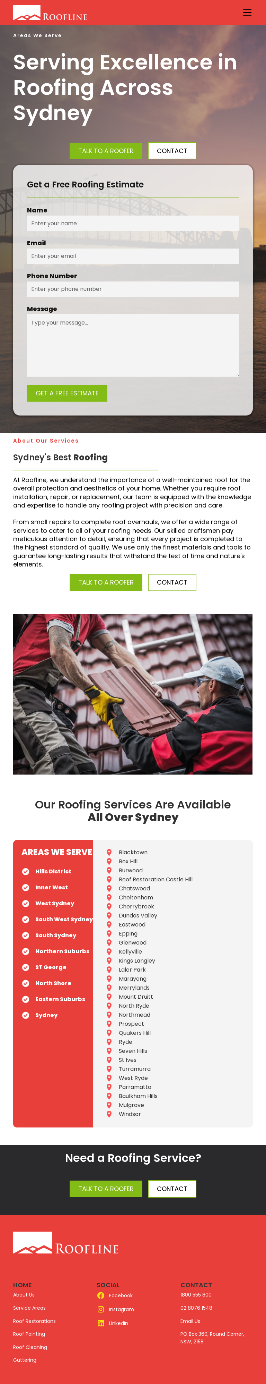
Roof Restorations (34, 1321)
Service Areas (29, 1308)
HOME (22, 1285)
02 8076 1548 (196, 1308)
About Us (24, 1294)
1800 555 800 (196, 1294)
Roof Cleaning (30, 1347)
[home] (65, 12)
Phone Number (52, 276)
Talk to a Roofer (106, 150)
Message (42, 309)
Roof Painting (29, 1334)
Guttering (24, 1360)
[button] (246, 12)
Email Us (190, 1321)
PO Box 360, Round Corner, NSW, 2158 (212, 1338)
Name (37, 210)
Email (36, 243)
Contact (172, 1188)
